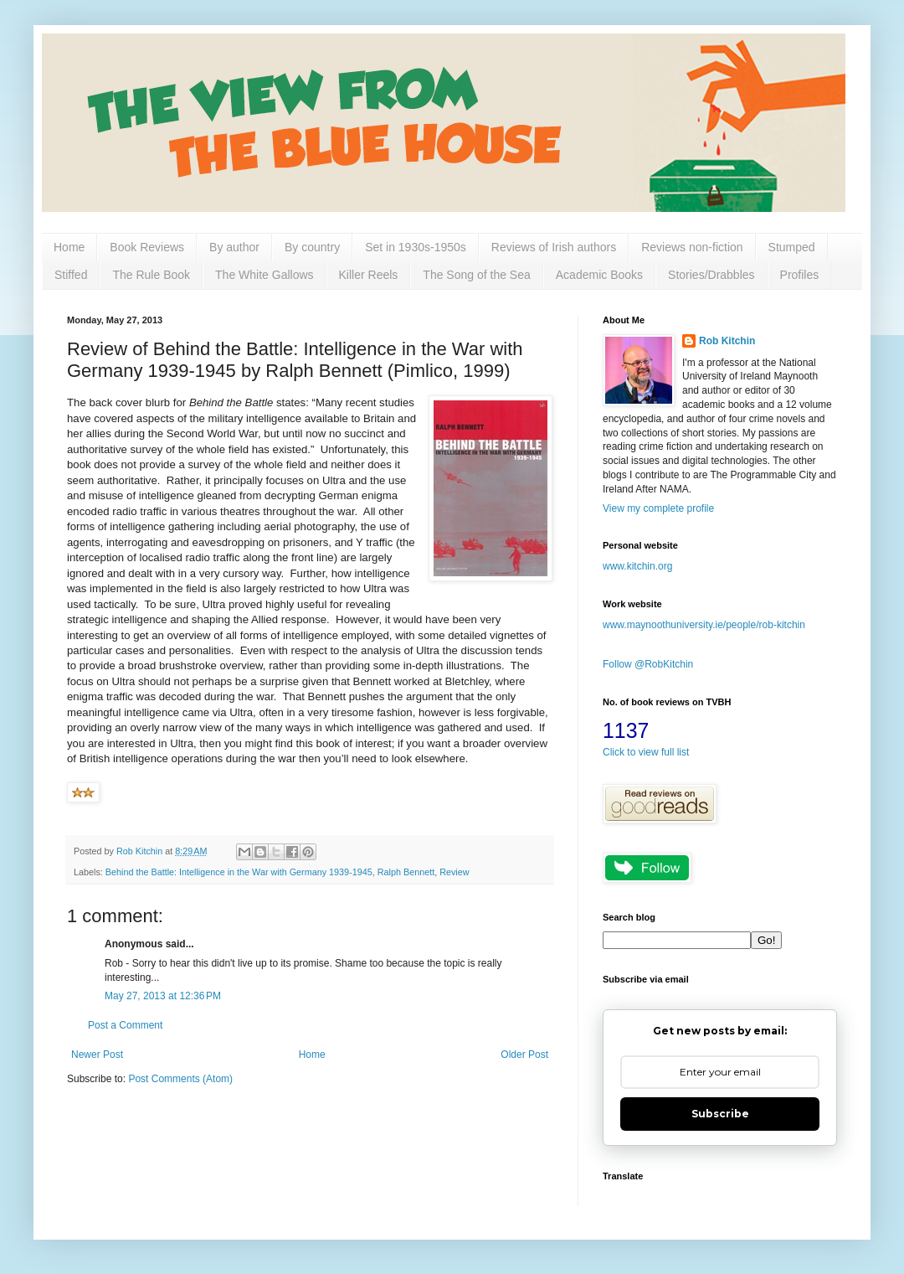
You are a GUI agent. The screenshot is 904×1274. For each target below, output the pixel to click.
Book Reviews (147, 247)
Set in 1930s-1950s (415, 247)
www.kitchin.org (637, 566)
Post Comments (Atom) (180, 1079)
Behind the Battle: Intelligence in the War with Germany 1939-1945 (238, 872)
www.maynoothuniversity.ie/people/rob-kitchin (704, 625)
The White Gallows (264, 274)
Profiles (799, 274)
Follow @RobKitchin (648, 664)
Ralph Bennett (406, 872)
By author (234, 247)
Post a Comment (125, 1025)
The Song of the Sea (476, 274)
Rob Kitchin (727, 341)
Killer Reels (368, 274)
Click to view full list (646, 752)
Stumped (791, 247)
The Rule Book (151, 274)
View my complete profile (658, 508)
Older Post (524, 1054)
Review (454, 872)
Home (69, 247)
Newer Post (97, 1054)
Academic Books (599, 274)
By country (312, 247)
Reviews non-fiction (691, 247)
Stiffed (70, 274)
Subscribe (720, 1113)
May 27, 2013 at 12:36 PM (163, 996)
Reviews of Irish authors (553, 247)
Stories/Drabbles (711, 274)
